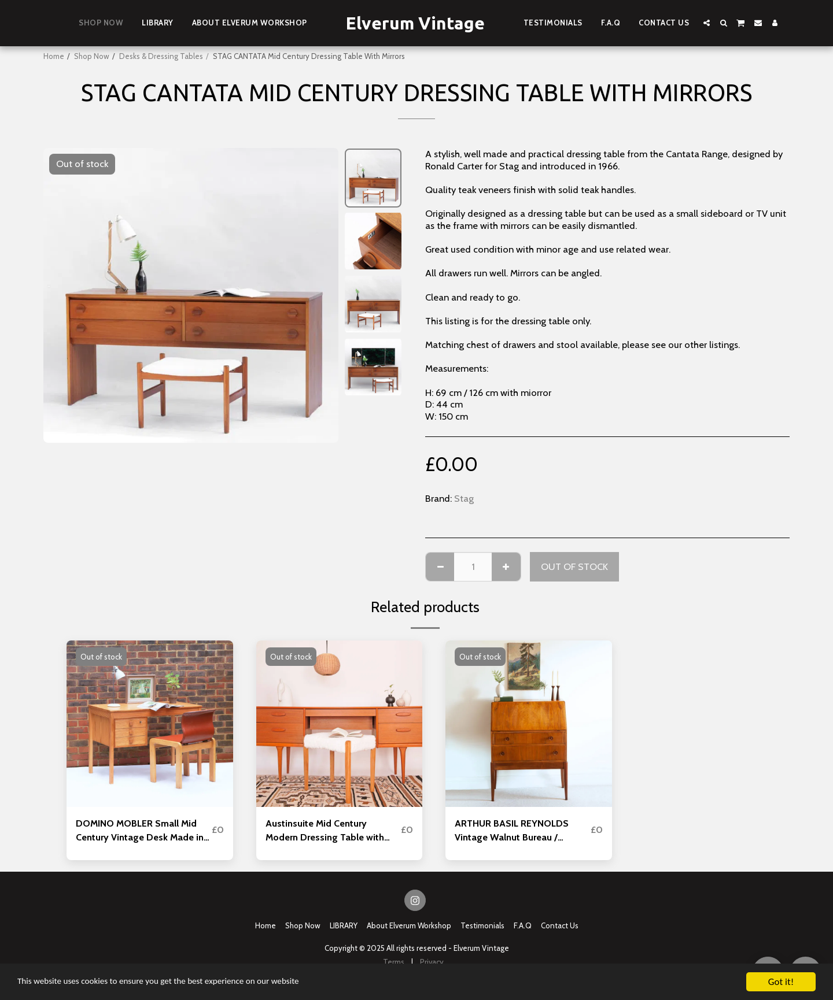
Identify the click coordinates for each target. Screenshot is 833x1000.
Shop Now (91, 56)
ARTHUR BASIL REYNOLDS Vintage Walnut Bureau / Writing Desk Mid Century (513, 831)
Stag (464, 498)
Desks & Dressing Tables (161, 56)
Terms (393, 962)
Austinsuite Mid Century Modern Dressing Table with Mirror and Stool (326, 831)
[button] (706, 23)
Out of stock (574, 566)
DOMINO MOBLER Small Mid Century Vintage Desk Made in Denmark (140, 831)
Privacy (432, 962)
